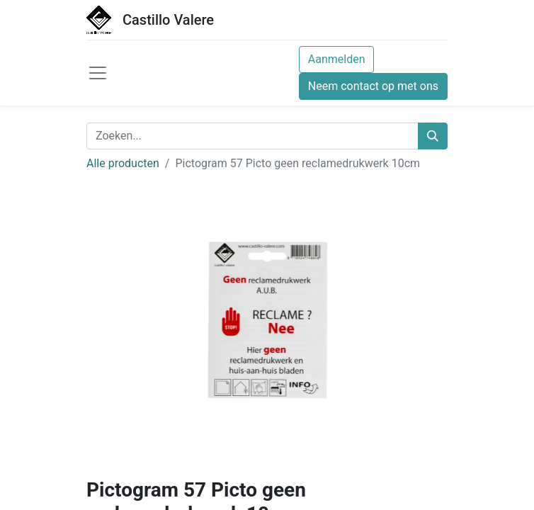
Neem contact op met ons (373, 86)
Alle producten (122, 163)
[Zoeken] (433, 136)
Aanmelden (336, 59)
